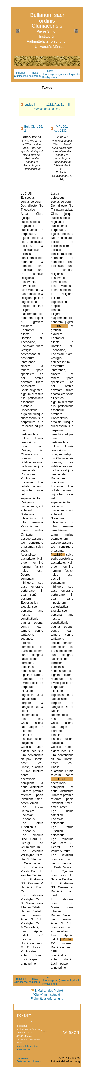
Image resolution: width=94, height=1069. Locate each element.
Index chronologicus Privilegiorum (49, 74)
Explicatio (74, 74)
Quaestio (63, 74)
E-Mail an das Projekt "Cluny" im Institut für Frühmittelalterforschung (47, 994)
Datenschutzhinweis (29, 1061)
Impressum (23, 1058)
